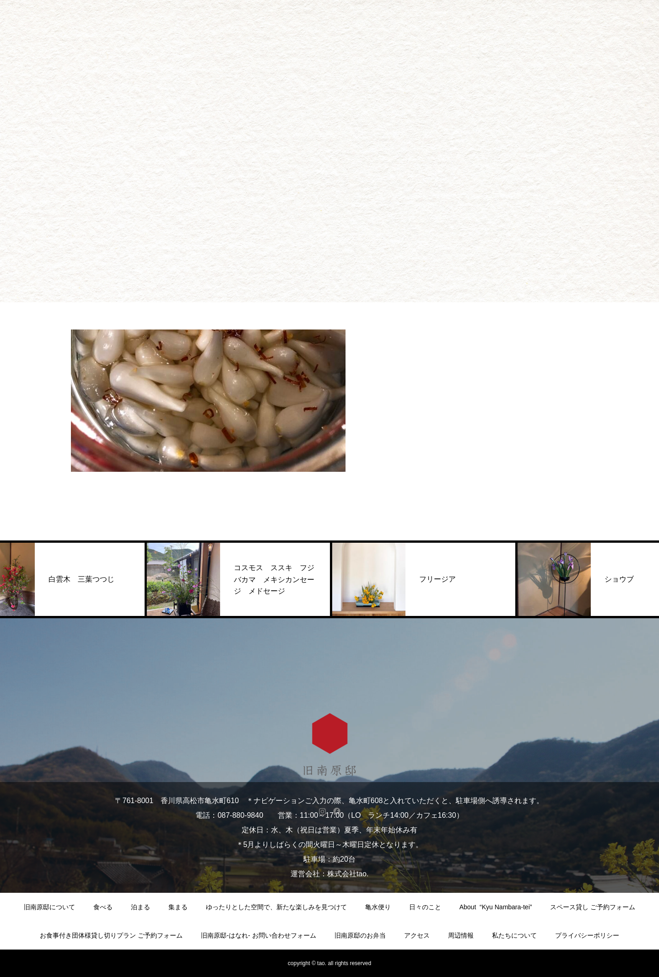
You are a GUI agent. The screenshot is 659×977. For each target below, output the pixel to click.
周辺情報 (461, 935)
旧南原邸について (49, 907)
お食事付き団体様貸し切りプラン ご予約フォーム (111, 935)
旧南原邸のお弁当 (360, 935)
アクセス (417, 935)
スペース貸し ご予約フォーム (592, 907)
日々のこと (425, 907)
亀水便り (378, 907)
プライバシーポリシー (587, 935)
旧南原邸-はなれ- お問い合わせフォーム (258, 935)
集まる (178, 907)
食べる (103, 907)
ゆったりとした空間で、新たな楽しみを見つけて (276, 907)
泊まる (140, 907)
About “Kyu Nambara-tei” (495, 907)
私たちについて (514, 935)
